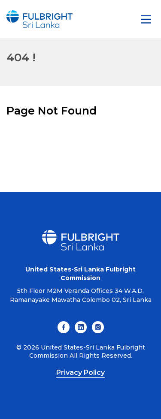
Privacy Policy (80, 372)
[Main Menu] (146, 19)
